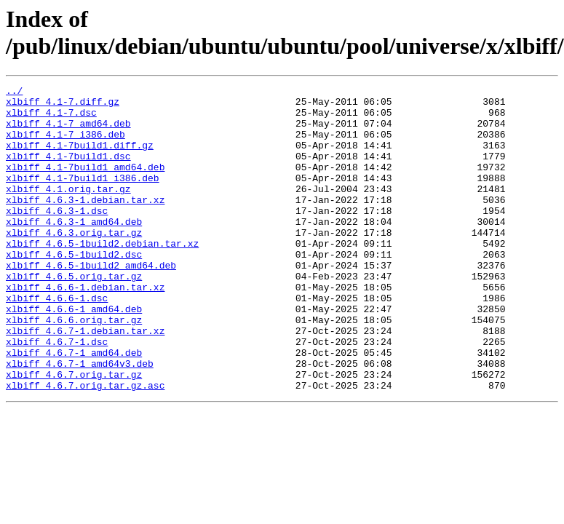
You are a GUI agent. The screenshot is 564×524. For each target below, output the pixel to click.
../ (14, 92)
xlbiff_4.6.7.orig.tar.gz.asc (85, 446)
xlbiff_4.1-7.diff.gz (62, 105)
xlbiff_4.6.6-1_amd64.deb (74, 354)
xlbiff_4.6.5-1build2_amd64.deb (91, 302)
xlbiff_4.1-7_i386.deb (65, 144)
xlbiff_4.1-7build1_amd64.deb (85, 184)
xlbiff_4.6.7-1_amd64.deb (74, 406)
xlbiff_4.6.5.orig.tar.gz (74, 315)
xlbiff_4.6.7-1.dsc (57, 393)
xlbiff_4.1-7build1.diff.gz (80, 157)
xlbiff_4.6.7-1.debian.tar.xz (85, 380)
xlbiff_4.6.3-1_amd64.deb (74, 249)
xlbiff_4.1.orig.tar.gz (68, 210)
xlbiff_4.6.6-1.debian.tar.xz (85, 328)
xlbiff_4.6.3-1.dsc (57, 236)
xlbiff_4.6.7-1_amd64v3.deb (80, 419)
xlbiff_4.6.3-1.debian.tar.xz (85, 223)
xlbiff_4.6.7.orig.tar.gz (74, 433)
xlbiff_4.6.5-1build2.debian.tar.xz (102, 275)
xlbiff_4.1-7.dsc (51, 118)
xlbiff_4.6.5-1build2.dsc (74, 288)
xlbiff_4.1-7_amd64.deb (68, 131)
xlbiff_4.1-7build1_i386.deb (82, 197)
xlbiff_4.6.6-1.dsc (57, 341)
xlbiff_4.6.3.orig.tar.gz (74, 262)
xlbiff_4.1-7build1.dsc (68, 171)
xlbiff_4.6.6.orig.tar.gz (74, 367)
